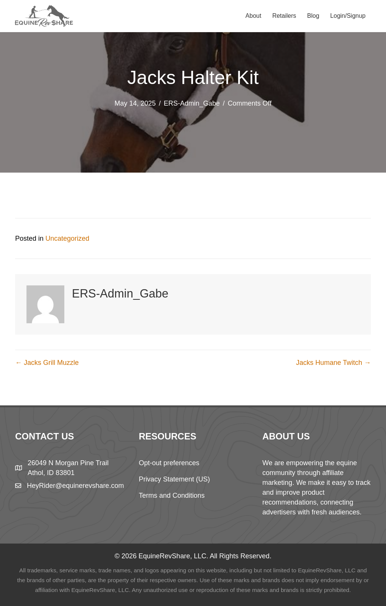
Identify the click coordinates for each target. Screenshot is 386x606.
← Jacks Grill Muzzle (47, 362)
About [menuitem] (253, 15)
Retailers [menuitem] (284, 15)
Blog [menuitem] (313, 15)
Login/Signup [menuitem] (348, 15)
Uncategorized (67, 238)
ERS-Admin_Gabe (192, 103)
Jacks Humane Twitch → (333, 362)
